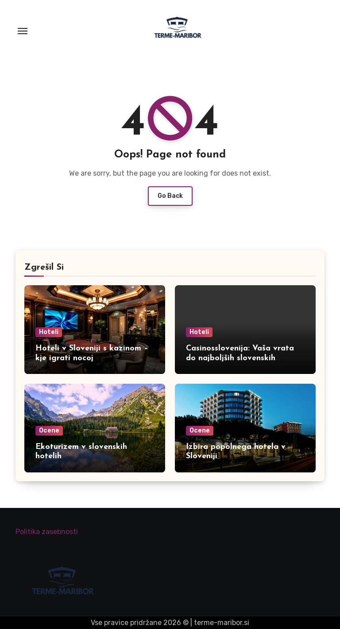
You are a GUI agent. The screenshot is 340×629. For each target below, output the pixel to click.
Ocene (49, 430)
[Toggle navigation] (22, 31)
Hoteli (48, 332)
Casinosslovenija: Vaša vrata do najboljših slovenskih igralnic (240, 358)
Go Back (170, 196)
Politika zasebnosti (46, 531)
